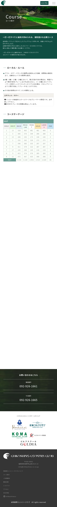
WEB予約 (44, 3)
